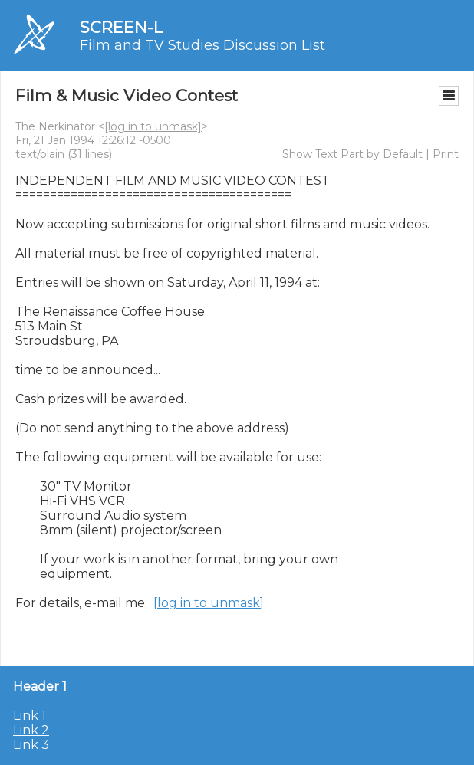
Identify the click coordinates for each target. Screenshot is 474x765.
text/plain (39, 154)
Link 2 (31, 730)
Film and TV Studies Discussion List (202, 45)
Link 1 (29, 715)
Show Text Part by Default (352, 154)
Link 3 (31, 744)
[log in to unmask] (153, 126)
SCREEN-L (121, 27)
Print (446, 154)
